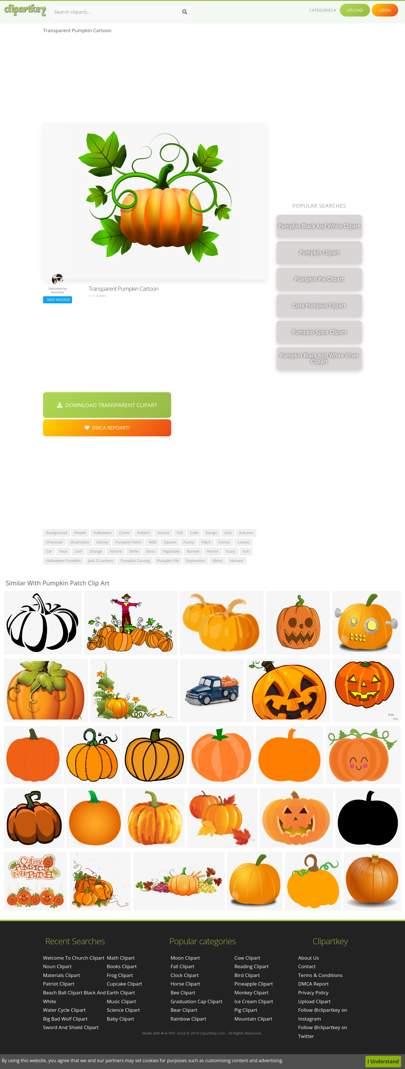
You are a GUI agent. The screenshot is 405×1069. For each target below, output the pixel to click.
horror (213, 551)
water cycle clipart (64, 1010)
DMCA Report (313, 983)
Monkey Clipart (251, 992)
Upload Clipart (314, 1001)
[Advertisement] (155, 80)
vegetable (171, 551)
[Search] (185, 12)
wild (152, 542)
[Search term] (121, 12)
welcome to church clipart (73, 957)
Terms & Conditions (320, 975)
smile (133, 551)
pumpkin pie (168, 560)
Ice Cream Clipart (253, 1001)
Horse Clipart (185, 983)
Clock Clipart (185, 975)
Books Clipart (122, 966)
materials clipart (61, 975)
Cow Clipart (247, 957)
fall (180, 532)
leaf (78, 551)
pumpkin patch (128, 542)
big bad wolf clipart (65, 1018)
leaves (243, 542)
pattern (143, 532)
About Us (308, 957)
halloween (102, 532)
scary (230, 551)
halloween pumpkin (63, 560)
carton (224, 542)
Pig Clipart (245, 1010)
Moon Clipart (185, 957)
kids (228, 532)
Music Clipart (121, 1001)
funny (188, 542)
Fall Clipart (182, 966)
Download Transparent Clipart (107, 405)
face (63, 551)
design (211, 532)
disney (102, 542)
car (49, 551)
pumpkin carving (135, 560)
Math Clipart (121, 957)
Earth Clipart (121, 992)
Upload (355, 10)
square (170, 542)
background (56, 532)
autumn (246, 532)
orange (95, 551)
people (80, 532)
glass (150, 551)
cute (194, 532)
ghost (217, 560)
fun (246, 551)
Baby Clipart (120, 1018)
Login (385, 10)
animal (163, 532)
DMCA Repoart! (107, 427)
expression (195, 560)
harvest (237, 560)
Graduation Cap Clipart (196, 1001)
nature (116, 551)
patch (206, 542)
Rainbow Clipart (188, 1018)
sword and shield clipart (71, 1027)
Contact (307, 966)
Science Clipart (123, 1010)
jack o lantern (100, 560)
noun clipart (57, 966)
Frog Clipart (120, 975)
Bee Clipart (183, 992)
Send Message (57, 299)
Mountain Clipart (253, 1018)
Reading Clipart (251, 966)
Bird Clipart (247, 975)
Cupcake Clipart (124, 983)
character (54, 542)
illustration (79, 542)
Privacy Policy (313, 992)
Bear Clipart (184, 1010)
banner (193, 551)
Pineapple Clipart (253, 983)
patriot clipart (58, 983)
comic (124, 532)
